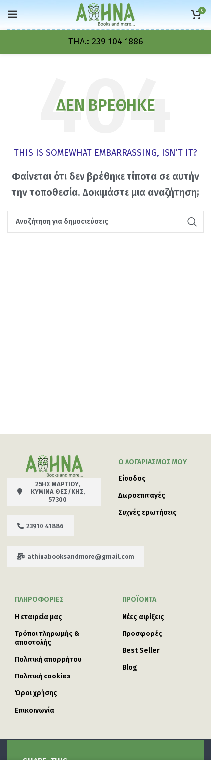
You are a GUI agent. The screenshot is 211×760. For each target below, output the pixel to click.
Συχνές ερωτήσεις (147, 512)
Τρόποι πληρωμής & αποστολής (47, 638)
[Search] (105, 222)
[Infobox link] (105, 41)
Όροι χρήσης (36, 693)
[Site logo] (105, 13)
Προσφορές (142, 634)
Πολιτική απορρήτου (48, 659)
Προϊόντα (139, 599)
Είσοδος (132, 478)
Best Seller (141, 650)
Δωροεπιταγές (141, 495)
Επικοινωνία (34, 710)
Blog (129, 667)
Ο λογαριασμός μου (152, 462)
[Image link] (54, 465)
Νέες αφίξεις (143, 617)
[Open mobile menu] (12, 14)
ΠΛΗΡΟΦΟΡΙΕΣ (39, 599)
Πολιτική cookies (43, 676)
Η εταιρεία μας (38, 617)
